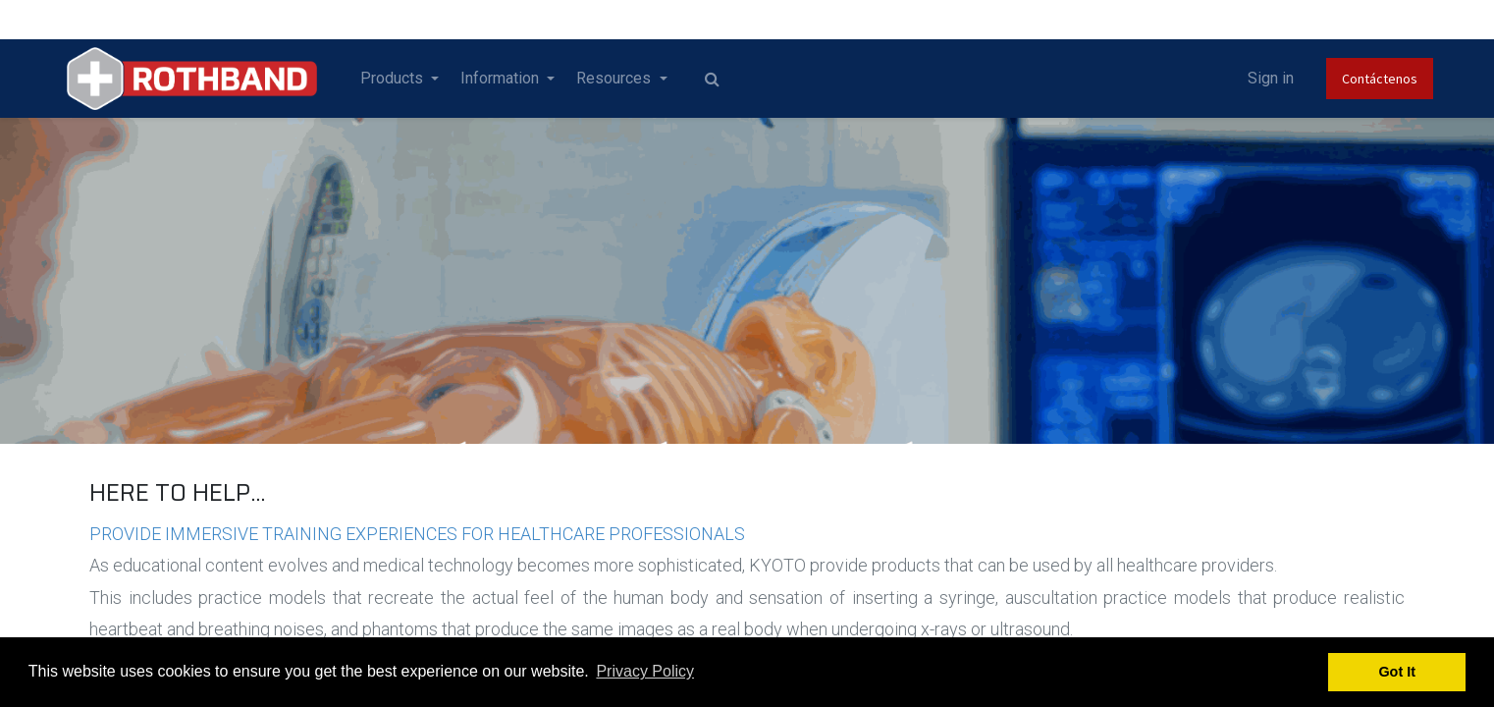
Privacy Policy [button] (645, 671)
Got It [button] (1396, 672)
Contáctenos (1342, 78)
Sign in (1233, 78)
